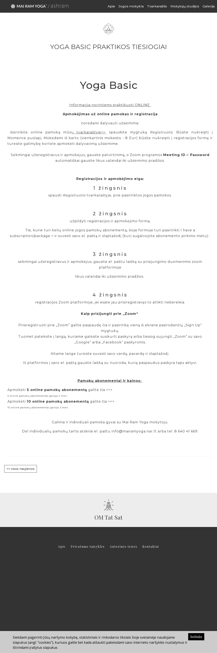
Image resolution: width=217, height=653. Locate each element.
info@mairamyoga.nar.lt (134, 431)
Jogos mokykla (131, 6)
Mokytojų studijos (184, 6)
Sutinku (196, 636)
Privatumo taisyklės (88, 547)
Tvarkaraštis (157, 6)
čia (104, 325)
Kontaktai (150, 547)
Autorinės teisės (123, 547)
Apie (111, 6)
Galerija (209, 6)
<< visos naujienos (21, 469)
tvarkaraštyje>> (89, 132)
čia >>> (106, 390)
